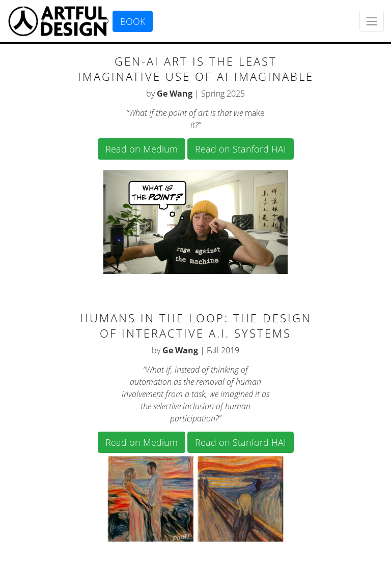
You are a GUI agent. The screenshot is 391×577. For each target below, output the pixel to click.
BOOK (132, 21)
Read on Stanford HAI (240, 149)
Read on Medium (141, 149)
